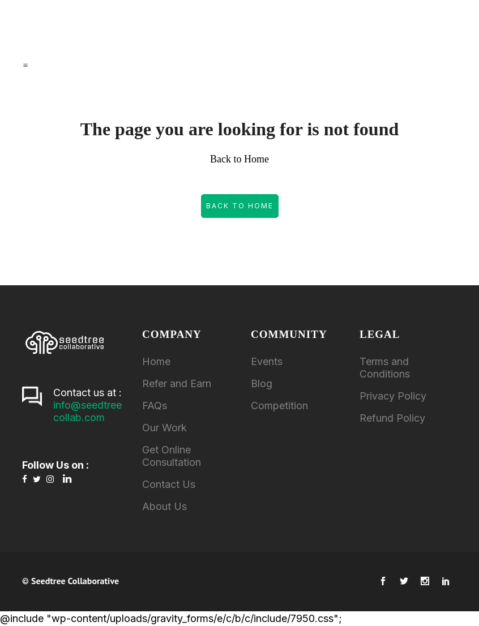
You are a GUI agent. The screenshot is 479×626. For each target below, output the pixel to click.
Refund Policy (392, 418)
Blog (261, 383)
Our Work (164, 428)
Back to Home (239, 205)
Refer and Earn (176, 383)
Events (267, 361)
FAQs (154, 405)
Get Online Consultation (171, 456)
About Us (164, 506)
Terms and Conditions (385, 367)
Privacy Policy (393, 396)
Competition (279, 405)
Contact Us (168, 484)
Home (156, 361)
